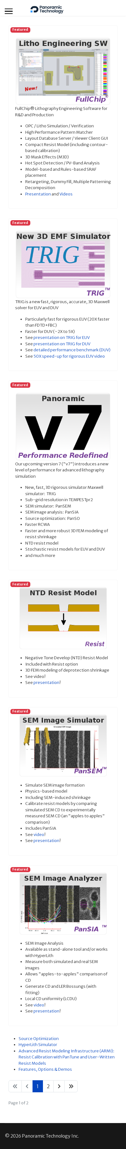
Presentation (38, 194)
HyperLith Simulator (38, 1044)
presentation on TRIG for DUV (61, 344)
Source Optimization (39, 1038)
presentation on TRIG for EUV (61, 337)
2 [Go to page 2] (48, 1086)
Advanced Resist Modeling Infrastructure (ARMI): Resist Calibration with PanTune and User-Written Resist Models (67, 1057)
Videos (66, 194)
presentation (46, 682)
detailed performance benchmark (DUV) (72, 350)
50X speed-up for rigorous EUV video (69, 356)
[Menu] (9, 11)
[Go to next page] (59, 1086)
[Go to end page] (71, 1086)
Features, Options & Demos (45, 1069)
